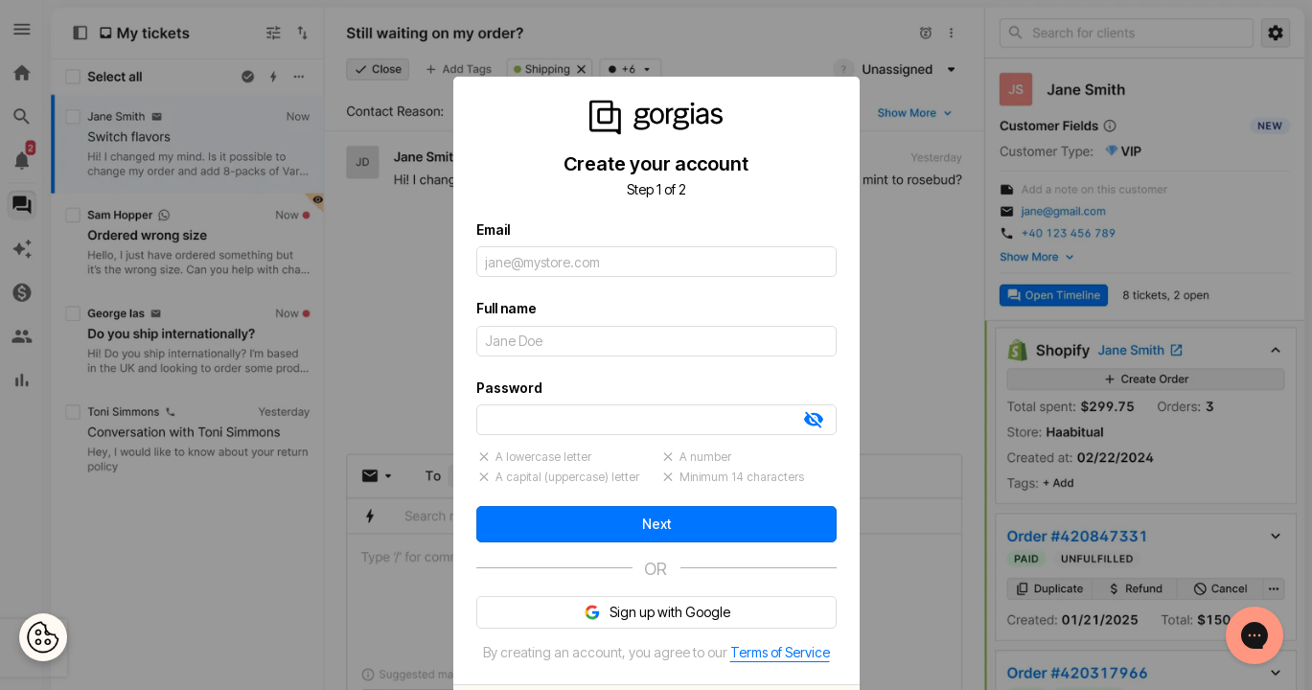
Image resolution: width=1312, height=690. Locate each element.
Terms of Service (780, 652)
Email (493, 229)
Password (509, 388)
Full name (506, 308)
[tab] (814, 419)
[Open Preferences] (43, 637)
